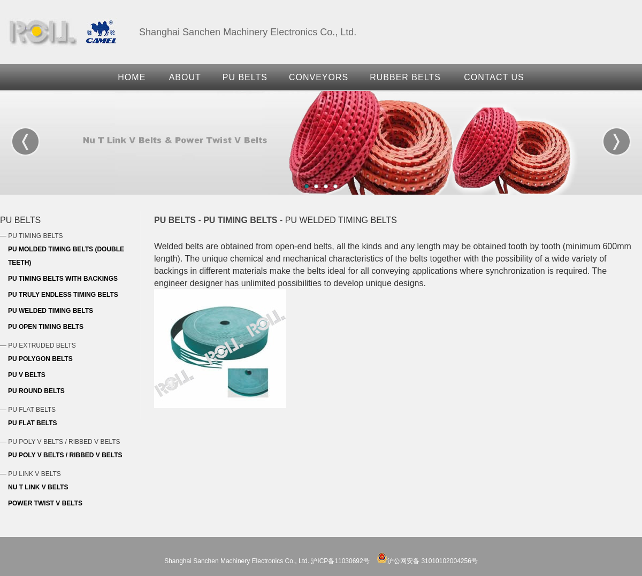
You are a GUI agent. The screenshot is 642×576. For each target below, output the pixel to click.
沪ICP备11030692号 (340, 561)
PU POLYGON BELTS (40, 359)
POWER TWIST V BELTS (45, 503)
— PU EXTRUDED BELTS (38, 345)
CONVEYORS (318, 77)
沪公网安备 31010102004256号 (427, 561)
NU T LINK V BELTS (38, 487)
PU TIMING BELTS (240, 220)
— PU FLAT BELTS (28, 409)
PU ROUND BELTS (36, 391)
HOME (132, 77)
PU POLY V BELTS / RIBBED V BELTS (65, 455)
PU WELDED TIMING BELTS (50, 310)
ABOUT (185, 77)
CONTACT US (494, 77)
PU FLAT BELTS (32, 423)
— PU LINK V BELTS (30, 474)
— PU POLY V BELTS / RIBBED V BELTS (60, 442)
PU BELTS (245, 77)
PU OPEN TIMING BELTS (45, 327)
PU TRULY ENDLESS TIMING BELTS (63, 294)
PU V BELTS (26, 375)
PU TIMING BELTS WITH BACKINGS (63, 278)
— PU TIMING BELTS (31, 236)
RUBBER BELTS (405, 77)
